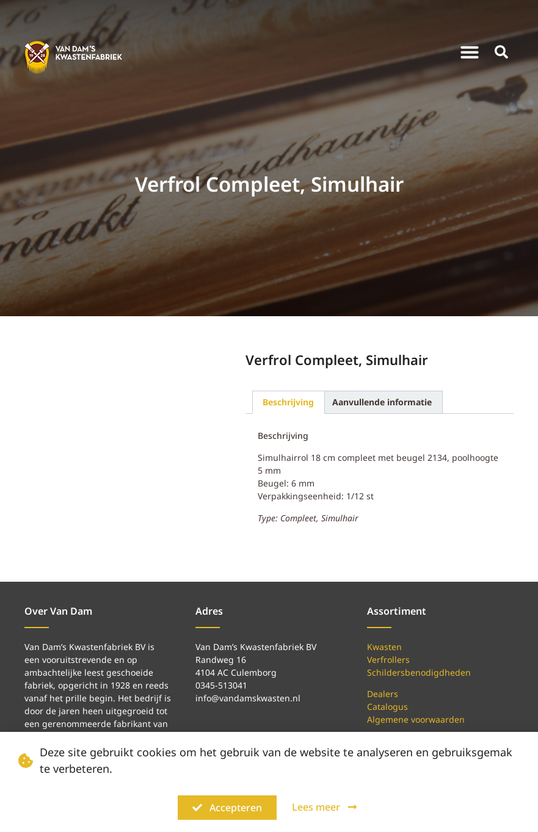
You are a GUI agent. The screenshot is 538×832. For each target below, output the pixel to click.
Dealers (382, 694)
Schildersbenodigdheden (419, 672)
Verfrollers (388, 659)
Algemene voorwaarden (416, 719)
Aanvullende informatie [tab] (382, 402)
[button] (469, 52)
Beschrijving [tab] (288, 402)
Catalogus (387, 706)
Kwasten (384, 647)
